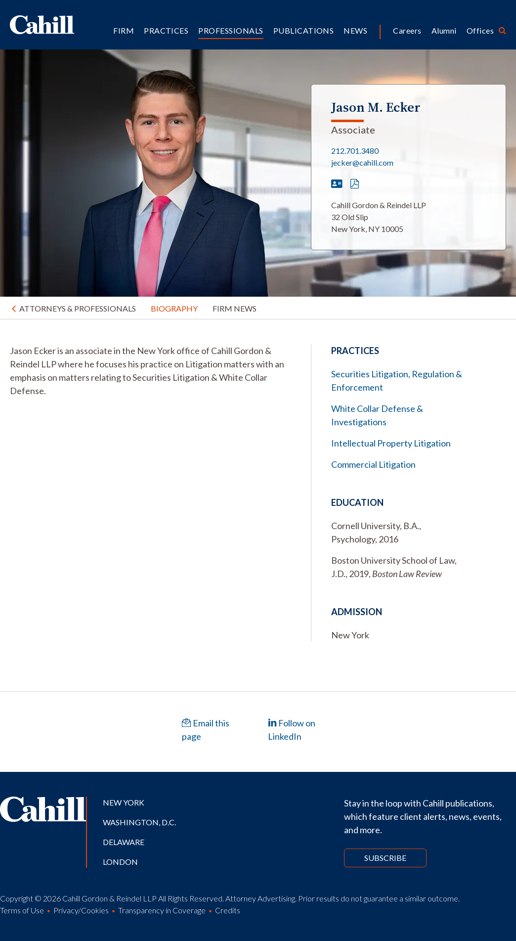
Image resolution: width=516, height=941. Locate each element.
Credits (227, 910)
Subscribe (385, 857)
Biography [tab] (174, 308)
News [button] (355, 30)
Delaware (123, 842)
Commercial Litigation (373, 464)
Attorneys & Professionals (77, 308)
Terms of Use (22, 910)
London (120, 861)
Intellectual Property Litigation (391, 443)
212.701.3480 (355, 150)
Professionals (230, 30)
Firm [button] (123, 30)
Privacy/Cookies (81, 910)
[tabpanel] (150, 371)
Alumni (444, 30)
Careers (407, 30)
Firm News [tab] (235, 308)
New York (123, 802)
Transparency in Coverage (162, 910)
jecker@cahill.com (362, 162)
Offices (480, 30)
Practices (166, 30)
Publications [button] (303, 30)
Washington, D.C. (139, 822)
